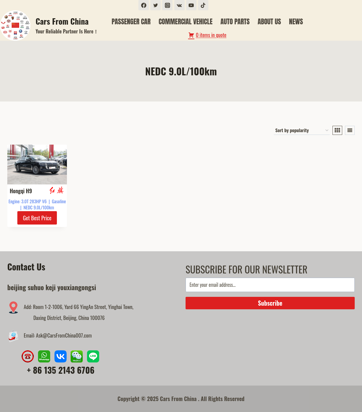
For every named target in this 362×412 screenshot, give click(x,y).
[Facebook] (143, 5)
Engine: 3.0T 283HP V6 (28, 201)
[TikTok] (203, 5)
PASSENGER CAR (131, 21)
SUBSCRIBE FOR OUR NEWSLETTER (247, 269)
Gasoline (59, 201)
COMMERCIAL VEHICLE (185, 21)
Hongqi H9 (21, 191)
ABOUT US (269, 21)
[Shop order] (302, 130)
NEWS (296, 21)
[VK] (179, 5)
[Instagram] (167, 5)
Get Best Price (37, 218)
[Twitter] (155, 5)
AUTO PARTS (235, 21)
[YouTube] (191, 5)
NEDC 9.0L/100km (38, 207)
